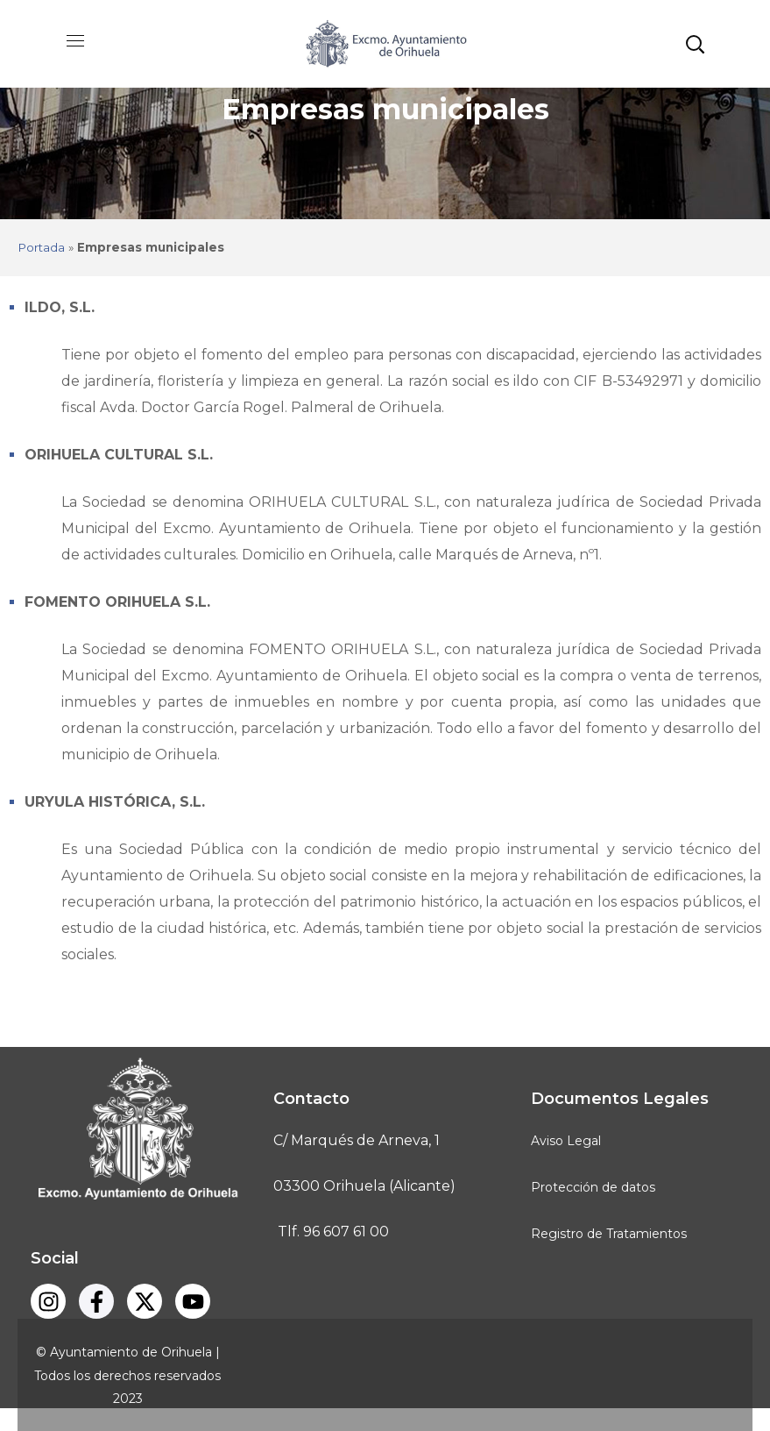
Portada (41, 247)
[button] (694, 44)
